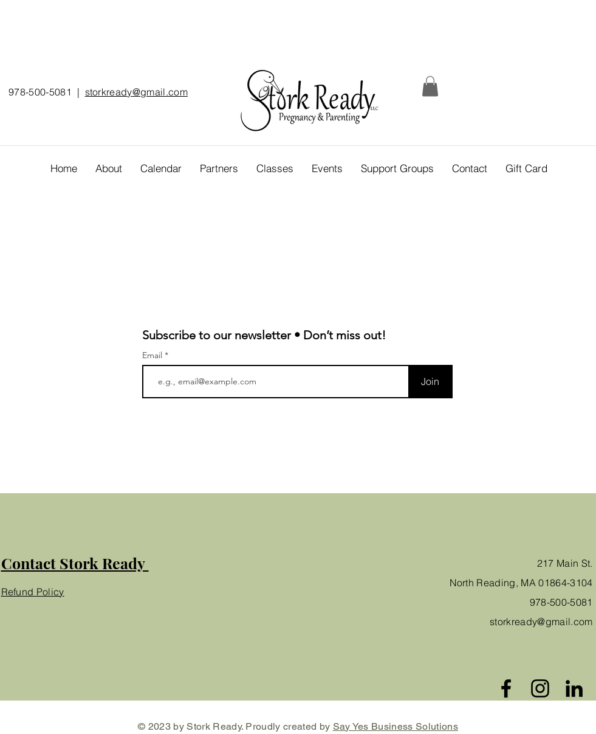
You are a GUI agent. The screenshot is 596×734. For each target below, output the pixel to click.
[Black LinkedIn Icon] (574, 688)
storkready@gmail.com (136, 92)
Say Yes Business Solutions (395, 726)
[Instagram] (540, 688)
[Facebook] (506, 688)
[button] (430, 86)
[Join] (430, 381)
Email (153, 355)
